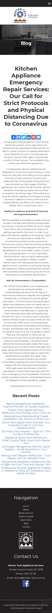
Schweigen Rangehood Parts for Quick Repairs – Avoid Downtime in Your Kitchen (26, 449)
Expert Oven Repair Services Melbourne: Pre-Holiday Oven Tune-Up (26, 411)
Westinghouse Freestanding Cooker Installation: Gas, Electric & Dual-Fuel (26, 418)
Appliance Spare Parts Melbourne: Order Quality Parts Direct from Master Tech (26, 440)
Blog (26, 523)
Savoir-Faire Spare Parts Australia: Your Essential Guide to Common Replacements (26, 425)
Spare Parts (26, 520)
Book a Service (26, 513)
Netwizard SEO (34, 386)
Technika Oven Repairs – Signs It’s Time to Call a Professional (26, 433)
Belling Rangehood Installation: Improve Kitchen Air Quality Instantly (26, 405)
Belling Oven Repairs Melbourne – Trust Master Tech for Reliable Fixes (26, 457)
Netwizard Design (33, 608)
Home (26, 506)
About (26, 509)
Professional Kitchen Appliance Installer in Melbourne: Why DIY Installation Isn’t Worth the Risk (26, 470)
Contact (26, 527)
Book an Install (26, 516)
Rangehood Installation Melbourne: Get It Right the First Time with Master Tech (26, 463)
